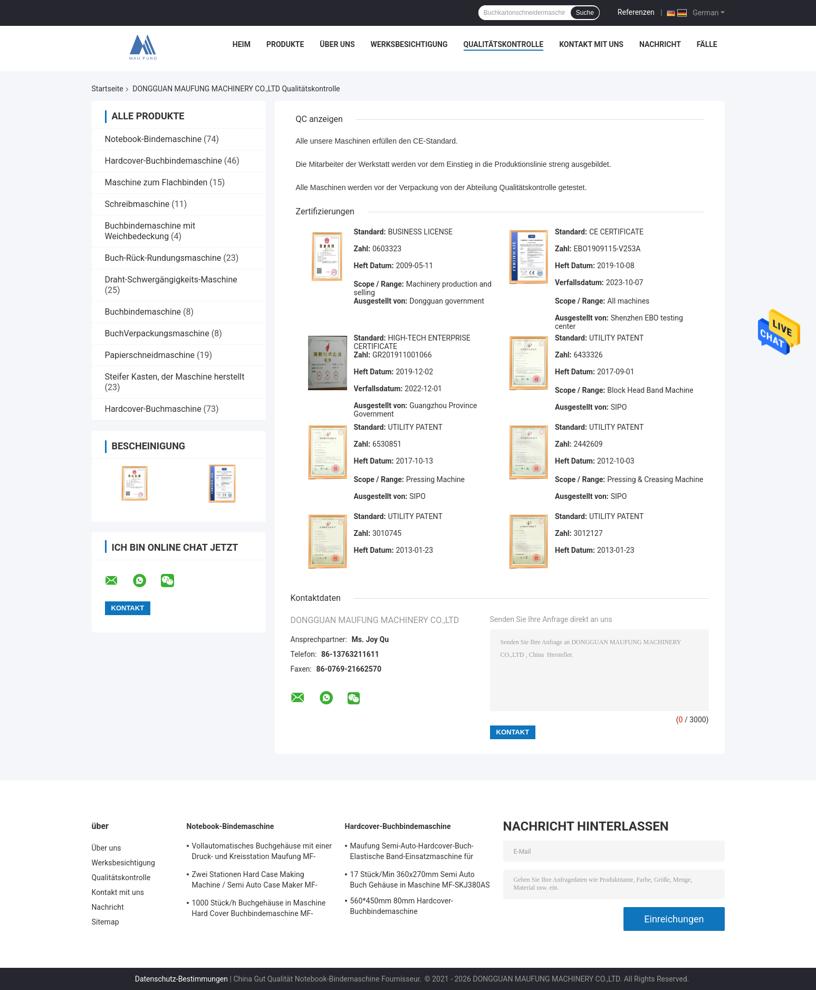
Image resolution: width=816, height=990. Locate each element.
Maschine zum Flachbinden (156, 182)
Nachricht (660, 44)
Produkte (285, 44)
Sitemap (105, 922)
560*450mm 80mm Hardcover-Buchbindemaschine (402, 906)
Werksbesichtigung (409, 44)
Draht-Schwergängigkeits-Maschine (171, 280)
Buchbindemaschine (143, 312)
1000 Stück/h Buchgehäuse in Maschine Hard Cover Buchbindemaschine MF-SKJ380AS (259, 910)
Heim (242, 44)
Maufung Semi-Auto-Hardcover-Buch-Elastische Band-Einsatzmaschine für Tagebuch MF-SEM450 (412, 853)
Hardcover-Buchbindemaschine (163, 161)
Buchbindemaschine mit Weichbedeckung (150, 231)
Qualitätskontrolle (504, 44)
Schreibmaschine (137, 204)
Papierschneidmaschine (150, 355)
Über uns (337, 44)
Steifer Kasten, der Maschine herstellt (175, 377)
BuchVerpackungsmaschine (157, 333)
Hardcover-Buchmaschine (153, 409)
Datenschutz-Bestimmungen (181, 979)
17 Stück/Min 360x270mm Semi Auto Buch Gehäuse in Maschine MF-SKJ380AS (420, 879)
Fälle (707, 44)
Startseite (107, 88)
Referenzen (636, 12)
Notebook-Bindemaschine (153, 139)
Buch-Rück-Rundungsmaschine (163, 258)
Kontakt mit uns (591, 44)
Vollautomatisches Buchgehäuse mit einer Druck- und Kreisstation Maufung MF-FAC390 (262, 853)
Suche (585, 12)
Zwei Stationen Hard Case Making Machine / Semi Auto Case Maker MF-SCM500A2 (255, 881)
